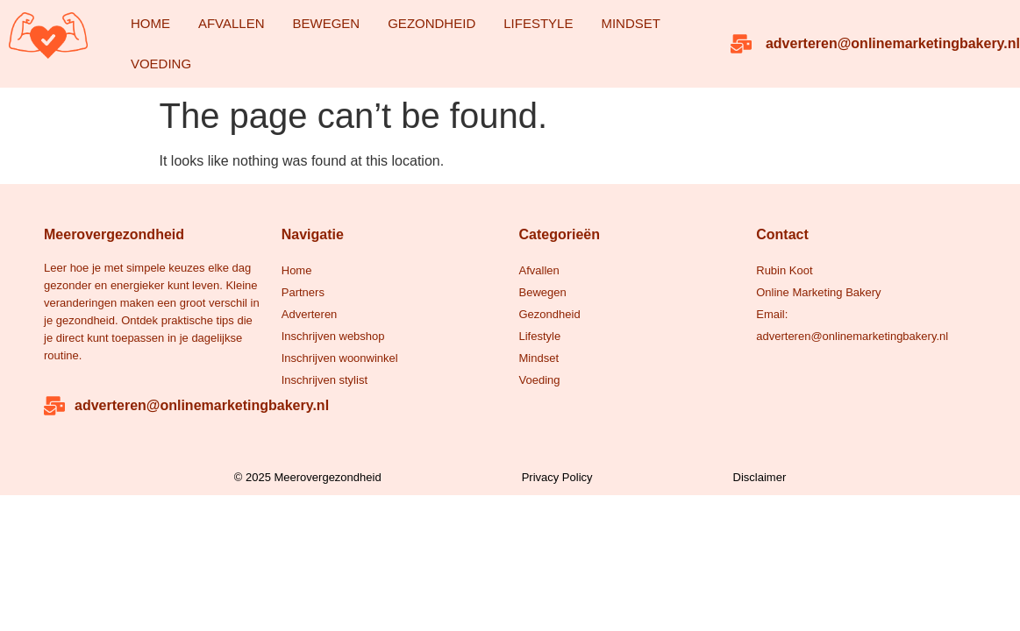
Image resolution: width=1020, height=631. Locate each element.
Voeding (161, 63)
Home (150, 23)
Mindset (630, 23)
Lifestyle (538, 23)
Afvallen (231, 23)
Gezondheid (431, 23)
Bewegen (326, 23)
